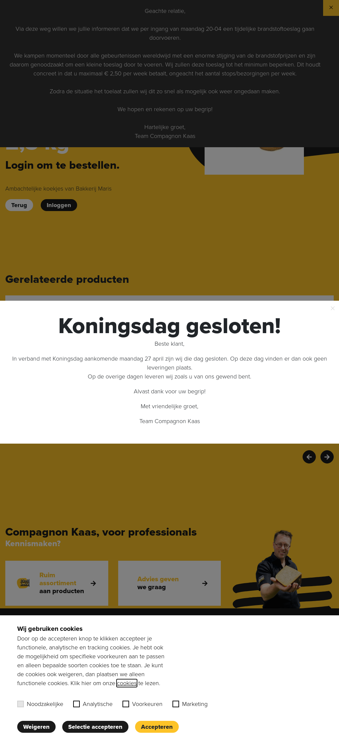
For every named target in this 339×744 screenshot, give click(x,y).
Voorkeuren (142, 704)
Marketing (190, 704)
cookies (127, 683)
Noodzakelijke (40, 704)
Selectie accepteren (95, 726)
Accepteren (157, 726)
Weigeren (36, 726)
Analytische (93, 704)
